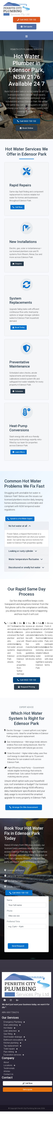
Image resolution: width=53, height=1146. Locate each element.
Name (9, 900)
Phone (9, 911)
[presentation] (26, 935)
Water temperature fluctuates (26, 559)
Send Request (18, 946)
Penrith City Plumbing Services (29, 1108)
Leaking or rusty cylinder (23, 551)
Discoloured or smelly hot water (26, 567)
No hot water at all (20, 526)
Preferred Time (13, 921)
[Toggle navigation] (26, 36)
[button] (5, 1000)
